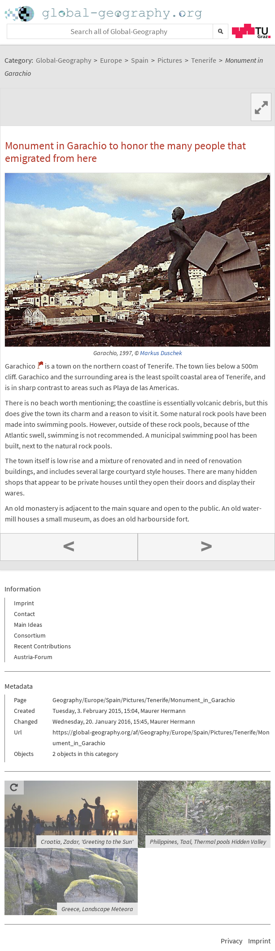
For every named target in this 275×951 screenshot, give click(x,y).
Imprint (24, 603)
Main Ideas (28, 625)
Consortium (30, 635)
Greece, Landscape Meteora (97, 909)
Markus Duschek (161, 353)
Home (104, 14)
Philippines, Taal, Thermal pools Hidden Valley (208, 842)
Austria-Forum (33, 657)
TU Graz (251, 31)
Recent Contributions (42, 646)
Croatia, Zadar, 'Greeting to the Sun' (87, 842)
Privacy (231, 940)
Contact (24, 614)
